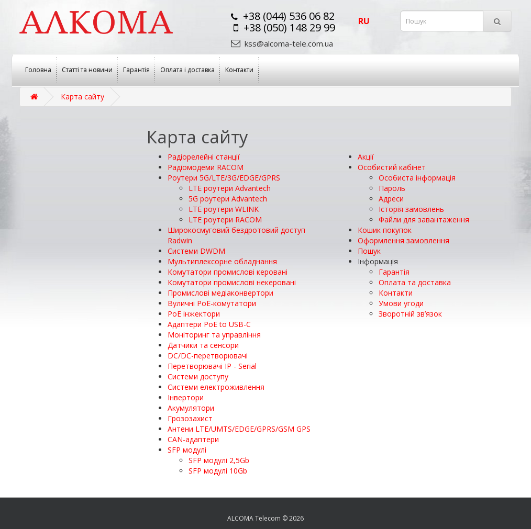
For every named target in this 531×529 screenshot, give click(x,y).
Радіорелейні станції (204, 157)
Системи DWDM (196, 251)
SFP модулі (187, 450)
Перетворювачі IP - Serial (212, 366)
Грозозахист (190, 418)
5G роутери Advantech (228, 199)
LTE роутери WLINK (224, 209)
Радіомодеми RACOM (206, 167)
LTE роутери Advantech (230, 188)
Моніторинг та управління (214, 335)
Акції (366, 157)
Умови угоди (401, 303)
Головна (38, 69)
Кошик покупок (385, 230)
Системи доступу (198, 376)
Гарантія (136, 69)
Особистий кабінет (392, 167)
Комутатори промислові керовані (227, 272)
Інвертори (186, 397)
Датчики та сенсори (203, 345)
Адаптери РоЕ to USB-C (209, 324)
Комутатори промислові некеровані (232, 282)
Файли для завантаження (424, 219)
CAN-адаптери (193, 439)
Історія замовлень (411, 209)
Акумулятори (191, 408)
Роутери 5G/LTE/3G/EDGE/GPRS (224, 178)
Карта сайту (82, 97)
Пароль (392, 188)
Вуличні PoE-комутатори (212, 303)
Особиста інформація (417, 178)
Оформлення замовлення (403, 240)
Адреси (391, 199)
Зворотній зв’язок (410, 314)
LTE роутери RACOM (225, 219)
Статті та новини (87, 69)
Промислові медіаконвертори (220, 293)
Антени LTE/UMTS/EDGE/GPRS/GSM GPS (239, 429)
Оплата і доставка (187, 69)
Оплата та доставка (415, 282)
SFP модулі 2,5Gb (219, 460)
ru (364, 21)
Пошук (369, 251)
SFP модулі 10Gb (218, 471)
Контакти (239, 69)
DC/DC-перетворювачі (208, 356)
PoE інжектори (194, 314)
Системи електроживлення (216, 387)
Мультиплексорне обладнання (222, 261)
